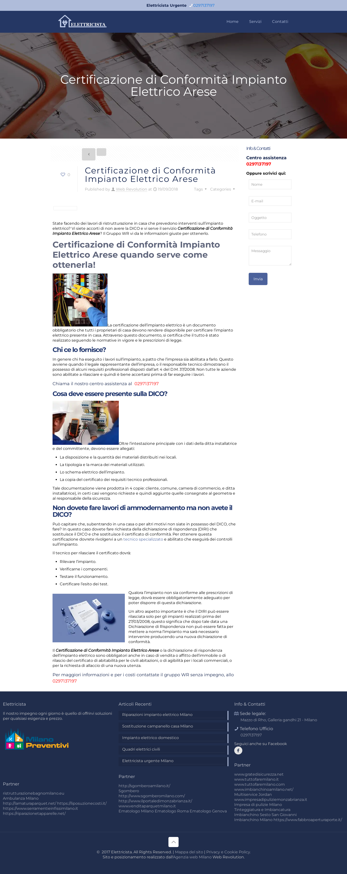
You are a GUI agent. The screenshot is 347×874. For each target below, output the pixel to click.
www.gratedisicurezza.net (259, 774)
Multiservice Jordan (253, 794)
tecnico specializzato (143, 539)
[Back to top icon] (173, 842)
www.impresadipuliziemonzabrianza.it (270, 799)
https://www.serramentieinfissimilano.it (40, 808)
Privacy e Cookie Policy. (228, 852)
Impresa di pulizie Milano (258, 804)
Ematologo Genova (208, 811)
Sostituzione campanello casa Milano (157, 726)
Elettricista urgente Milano (148, 761)
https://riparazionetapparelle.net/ (34, 813)
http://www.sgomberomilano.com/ (152, 796)
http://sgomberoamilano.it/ (144, 786)
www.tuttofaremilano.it (256, 779)
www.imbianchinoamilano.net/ (263, 789)
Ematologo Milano (136, 811)
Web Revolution (131, 189)
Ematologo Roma (172, 811)
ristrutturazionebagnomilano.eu (33, 793)
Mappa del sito (189, 852)
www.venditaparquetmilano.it (147, 806)
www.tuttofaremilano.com (259, 784)
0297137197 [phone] (203, 5)
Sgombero (129, 791)
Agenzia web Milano (192, 857)
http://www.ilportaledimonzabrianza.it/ (155, 801)
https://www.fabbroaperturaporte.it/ (308, 819)
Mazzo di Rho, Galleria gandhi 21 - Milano (278, 720)
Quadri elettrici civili (141, 749)
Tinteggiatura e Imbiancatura (262, 809)
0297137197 (146, 383)
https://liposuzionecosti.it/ (82, 803)
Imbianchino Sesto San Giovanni (265, 814)
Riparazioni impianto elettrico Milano (157, 714)
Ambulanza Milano (21, 798)
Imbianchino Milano (253, 819)
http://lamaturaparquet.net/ (29, 803)
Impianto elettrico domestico (150, 737)
